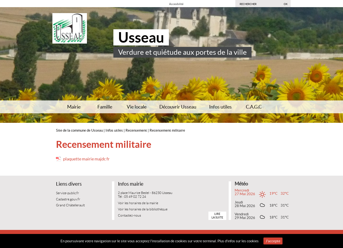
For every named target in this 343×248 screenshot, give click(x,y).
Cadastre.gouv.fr (68, 199)
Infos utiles (220, 106)
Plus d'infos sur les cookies (238, 241)
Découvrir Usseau (177, 106)
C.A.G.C (254, 106)
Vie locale (136, 106)
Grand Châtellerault (70, 205)
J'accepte (273, 241)
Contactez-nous (129, 215)
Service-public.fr (67, 193)
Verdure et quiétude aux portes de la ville (182, 52)
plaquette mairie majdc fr (86, 158)
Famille (104, 106)
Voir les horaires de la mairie (138, 203)
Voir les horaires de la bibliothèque (142, 209)
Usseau (141, 37)
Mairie (74, 106)
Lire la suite (217, 215)
